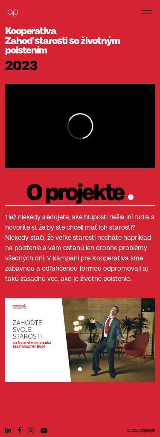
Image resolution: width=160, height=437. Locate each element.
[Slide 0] (80, 366)
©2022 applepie (141, 431)
